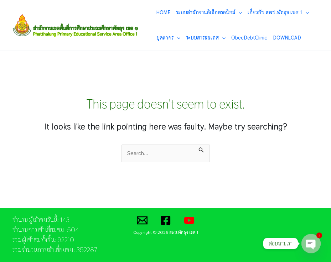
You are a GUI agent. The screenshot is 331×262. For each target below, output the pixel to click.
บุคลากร (168, 37)
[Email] (142, 220)
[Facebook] (165, 220)
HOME (163, 12)
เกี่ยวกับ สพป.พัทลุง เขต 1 (278, 12)
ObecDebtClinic (249, 37)
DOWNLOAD (287, 37)
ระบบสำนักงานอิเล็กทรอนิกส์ (209, 12)
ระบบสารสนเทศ (206, 37)
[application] (238, 12)
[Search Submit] (201, 149)
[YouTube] (189, 220)
